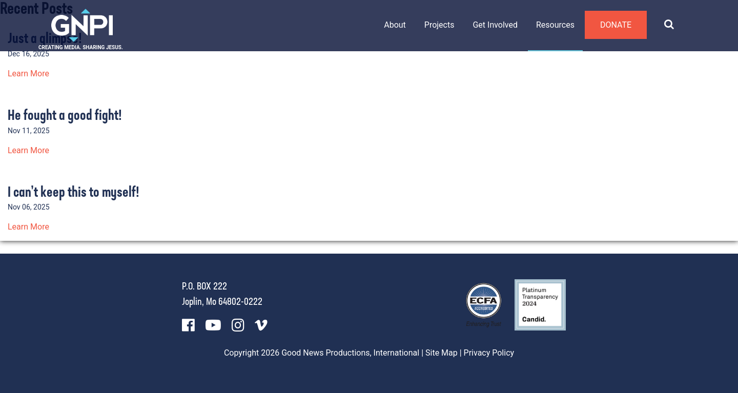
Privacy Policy (489, 353)
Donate (615, 25)
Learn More (28, 73)
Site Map (441, 353)
